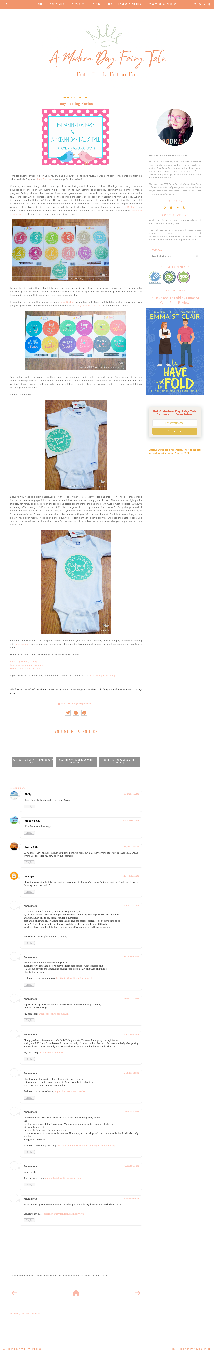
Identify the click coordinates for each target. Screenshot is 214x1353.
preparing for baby (76, 704)
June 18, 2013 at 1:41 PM (131, 1166)
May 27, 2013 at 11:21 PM (131, 876)
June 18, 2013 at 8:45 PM (131, 1198)
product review (86, 704)
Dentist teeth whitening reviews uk (74, 978)
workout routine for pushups (54, 1013)
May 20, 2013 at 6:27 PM (131, 794)
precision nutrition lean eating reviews (64, 1213)
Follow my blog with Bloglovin (25, 1313)
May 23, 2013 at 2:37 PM (131, 847)
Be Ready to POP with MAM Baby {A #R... (33, 761)
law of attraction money (51, 1052)
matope (29, 876)
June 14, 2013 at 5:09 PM (131, 1073)
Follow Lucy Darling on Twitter (26, 668)
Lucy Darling (44, 179)
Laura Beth (31, 847)
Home (39, 4)
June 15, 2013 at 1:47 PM (131, 1111)
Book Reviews (57, 4)
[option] (33, 752)
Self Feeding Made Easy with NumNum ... (76, 761)
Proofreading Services (163, 4)
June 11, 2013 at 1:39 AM (131, 905)
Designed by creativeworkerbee (191, 1349)
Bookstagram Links (130, 4)
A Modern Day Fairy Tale (18, 1349)
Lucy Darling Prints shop (102, 675)
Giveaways (78, 4)
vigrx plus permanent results (70, 1091)
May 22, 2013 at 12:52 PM (131, 820)
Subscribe (175, 431)
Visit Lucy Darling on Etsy (24, 661)
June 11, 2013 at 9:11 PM (131, 957)
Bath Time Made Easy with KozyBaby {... (119, 761)
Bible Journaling (101, 4)
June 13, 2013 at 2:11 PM (131, 1034)
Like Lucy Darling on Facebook (26, 665)
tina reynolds (32, 820)
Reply (29, 806)
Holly (28, 794)
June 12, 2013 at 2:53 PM (131, 998)
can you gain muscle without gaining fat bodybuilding (86, 1145)
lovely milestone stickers (88, 305)
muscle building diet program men (63, 1178)
